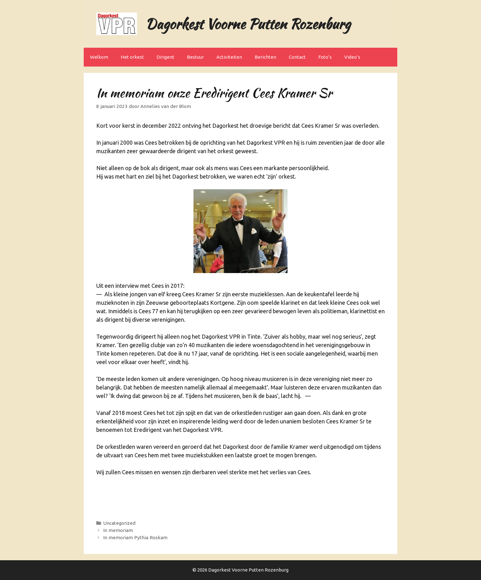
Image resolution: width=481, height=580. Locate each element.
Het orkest (132, 57)
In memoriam (118, 530)
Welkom (99, 57)
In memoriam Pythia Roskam (135, 537)
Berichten (265, 57)
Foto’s (325, 57)
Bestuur (195, 57)
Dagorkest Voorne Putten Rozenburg (247, 24)
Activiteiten (229, 57)
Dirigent (165, 57)
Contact (297, 57)
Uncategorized (119, 523)
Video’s (352, 57)
